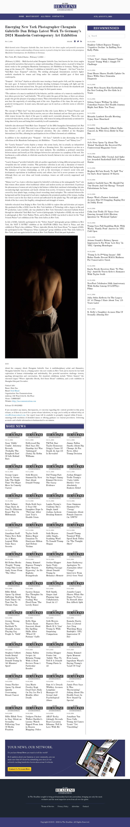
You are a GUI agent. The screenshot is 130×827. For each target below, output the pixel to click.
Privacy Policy (63, 806)
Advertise (75, 806)
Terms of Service (47, 806)
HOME (21, 16)
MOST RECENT (32, 16)
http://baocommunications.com (24, 401)
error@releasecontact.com (15, 415)
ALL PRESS (45, 16)
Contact (86, 806)
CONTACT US (58, 16)
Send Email (14, 391)
